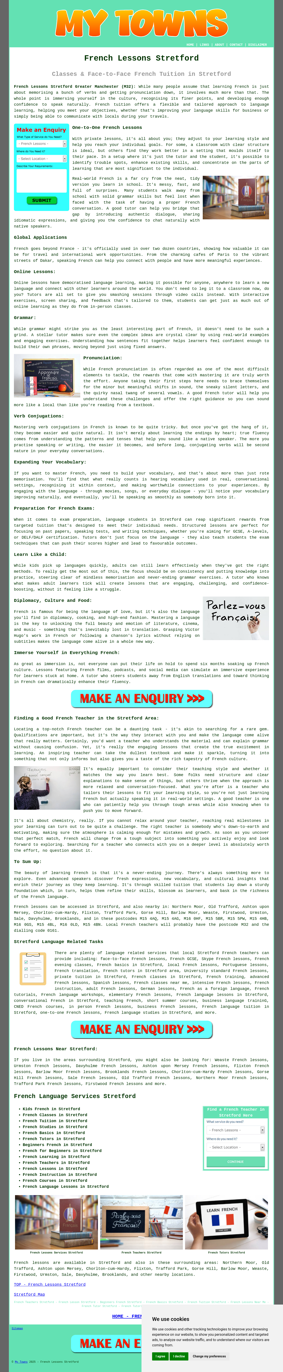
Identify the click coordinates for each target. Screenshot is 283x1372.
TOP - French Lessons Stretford (50, 1284)
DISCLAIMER (257, 45)
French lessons (126, 1084)
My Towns (21, 1362)
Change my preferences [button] (209, 1356)
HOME (190, 45)
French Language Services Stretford (75, 1096)
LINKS (204, 45)
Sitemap (17, 1328)
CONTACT (236, 45)
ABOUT (219, 45)
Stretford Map (29, 1294)
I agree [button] (160, 1356)
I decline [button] (179, 1356)
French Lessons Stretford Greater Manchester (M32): (75, 86)
